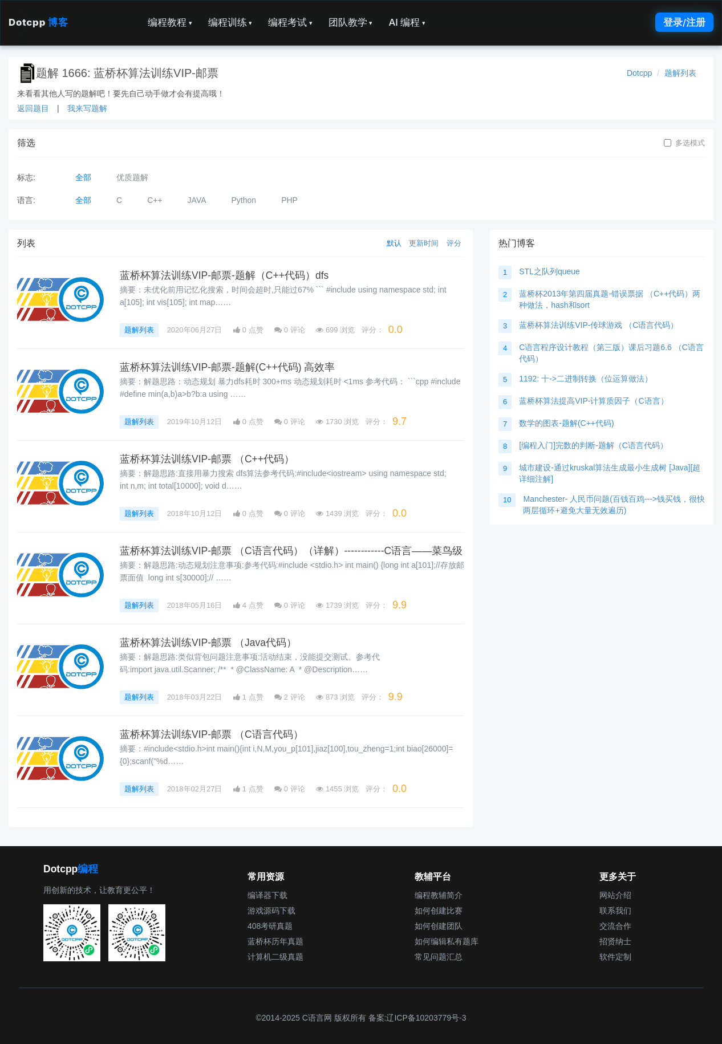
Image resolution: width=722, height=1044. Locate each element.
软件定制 (615, 956)
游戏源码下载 (271, 910)
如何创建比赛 (439, 910)
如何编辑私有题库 (446, 941)
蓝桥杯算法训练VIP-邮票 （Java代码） (208, 642)
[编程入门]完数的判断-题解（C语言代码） (593, 445)
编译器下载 (267, 895)
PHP (289, 200)
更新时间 (424, 243)
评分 (454, 243)
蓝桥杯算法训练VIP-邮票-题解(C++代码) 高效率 (227, 367)
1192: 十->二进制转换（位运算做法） (585, 378)
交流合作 (615, 926)
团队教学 (350, 22)
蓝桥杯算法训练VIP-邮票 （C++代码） (207, 459)
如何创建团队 (439, 926)
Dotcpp (38, 22)
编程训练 (230, 22)
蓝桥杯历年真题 (275, 941)
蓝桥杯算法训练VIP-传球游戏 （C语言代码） (598, 325)
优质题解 (132, 177)
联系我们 (615, 910)
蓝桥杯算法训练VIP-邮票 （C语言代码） (211, 734)
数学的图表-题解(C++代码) (566, 423)
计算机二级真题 (275, 956)
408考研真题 (270, 926)
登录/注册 (684, 22)
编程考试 (290, 22)
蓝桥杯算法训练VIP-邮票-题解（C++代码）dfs (224, 275)
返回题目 (33, 108)
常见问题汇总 (439, 956)
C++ (154, 200)
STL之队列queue (549, 271)
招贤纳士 (615, 941)
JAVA (197, 200)
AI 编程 (406, 22)
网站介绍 (615, 895)
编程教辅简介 (439, 895)
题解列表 (680, 73)
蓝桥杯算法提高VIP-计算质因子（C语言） (593, 400)
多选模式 (684, 143)
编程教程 (170, 22)
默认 (394, 243)
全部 (83, 177)
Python (244, 200)
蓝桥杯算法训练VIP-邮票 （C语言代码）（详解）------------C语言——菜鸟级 (291, 550)
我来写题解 (87, 108)
